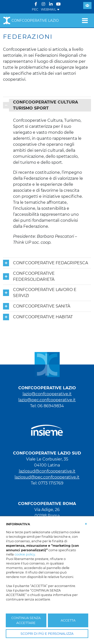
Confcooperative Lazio (31, 20)
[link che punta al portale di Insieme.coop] (47, 428)
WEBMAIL (50, 9)
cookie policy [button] (25, 554)
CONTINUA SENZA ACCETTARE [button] (26, 620)
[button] (86, 524)
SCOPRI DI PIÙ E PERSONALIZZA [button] (47, 634)
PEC (35, 9)
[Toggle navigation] (85, 20)
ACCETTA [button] (68, 620)
